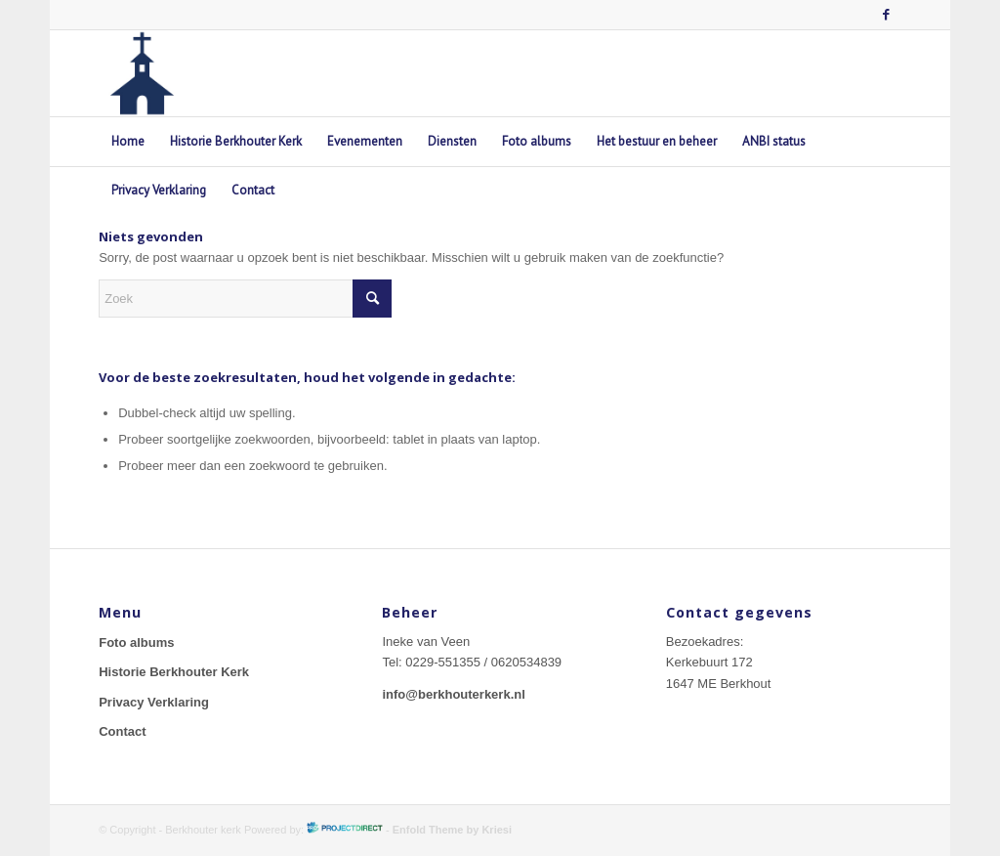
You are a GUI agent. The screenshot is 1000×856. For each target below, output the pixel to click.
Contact (122, 731)
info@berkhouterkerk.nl (453, 694)
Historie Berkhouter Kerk (174, 671)
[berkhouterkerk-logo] (142, 73)
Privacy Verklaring (154, 702)
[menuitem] (128, 141)
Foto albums (136, 642)
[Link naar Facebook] (886, 14)
